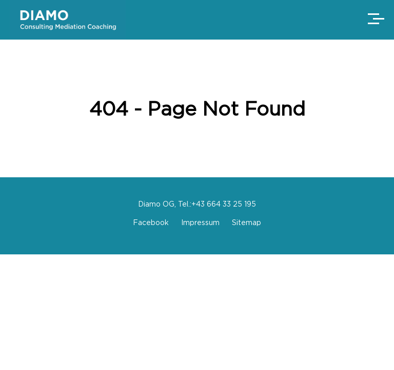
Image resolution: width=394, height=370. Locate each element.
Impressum (200, 222)
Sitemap (246, 222)
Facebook (151, 222)
